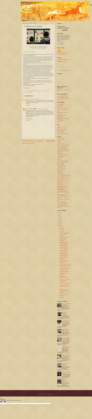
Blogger (52, 394)
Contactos (59, 157)
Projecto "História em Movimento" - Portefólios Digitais (63, 187)
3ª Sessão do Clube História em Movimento (66, 321)
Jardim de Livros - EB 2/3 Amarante (63, 118)
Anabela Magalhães (60, 105)
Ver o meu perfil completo (61, 54)
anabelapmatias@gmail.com (62, 61)
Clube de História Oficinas (61, 146)
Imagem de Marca (60, 164)
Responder (28, 105)
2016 (59, 217)
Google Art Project (60, 132)
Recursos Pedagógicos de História (63, 97)
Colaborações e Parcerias (61, 154)
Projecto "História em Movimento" (62, 175)
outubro (60, 231)
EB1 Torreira (59, 114)
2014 (59, 220)
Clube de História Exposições (62, 144)
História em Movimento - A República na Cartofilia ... (63, 243)
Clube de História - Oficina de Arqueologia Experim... (64, 269)
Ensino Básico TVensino (61, 115)
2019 (59, 212)
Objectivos (59, 170)
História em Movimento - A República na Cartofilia (63, 250)
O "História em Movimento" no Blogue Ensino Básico (64, 255)
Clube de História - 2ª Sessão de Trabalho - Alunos (64, 280)
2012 (59, 223)
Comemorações (60, 156)
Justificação (59, 167)
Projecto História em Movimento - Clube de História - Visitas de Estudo (63, 192)
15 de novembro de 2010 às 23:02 (42, 108)
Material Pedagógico (60, 169)
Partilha (58, 172)
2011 (59, 225)
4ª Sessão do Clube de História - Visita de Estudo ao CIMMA (66, 330)
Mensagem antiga (50, 141)
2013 (59, 222)
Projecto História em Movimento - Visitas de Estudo (62, 195)
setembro (61, 297)
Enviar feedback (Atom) (30, 143)
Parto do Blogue (60, 173)
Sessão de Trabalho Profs (61, 203)
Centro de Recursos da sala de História (66, 304)
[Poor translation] (4, 402)
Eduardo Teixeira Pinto (61, 130)
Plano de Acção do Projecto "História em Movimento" (63, 290)
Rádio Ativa (59, 121)
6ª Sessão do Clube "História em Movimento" (65, 380)
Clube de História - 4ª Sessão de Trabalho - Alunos (64, 238)
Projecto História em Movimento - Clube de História (62, 189)
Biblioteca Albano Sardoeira (61, 129)
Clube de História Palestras (61, 147)
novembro (61, 230)
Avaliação (58, 141)
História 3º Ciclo (60, 117)
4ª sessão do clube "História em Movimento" (65, 364)
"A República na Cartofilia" (63, 260)
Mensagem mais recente (27, 141)
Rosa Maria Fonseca (60, 120)
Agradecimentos (29, 92)
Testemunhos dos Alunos (61, 204)
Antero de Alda (59, 107)
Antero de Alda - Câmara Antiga (62, 108)
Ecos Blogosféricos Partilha (61, 160)
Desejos (58, 159)
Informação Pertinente (61, 166)
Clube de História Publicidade (62, 149)
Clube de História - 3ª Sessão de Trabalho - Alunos (64, 266)
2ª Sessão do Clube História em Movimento (66, 347)
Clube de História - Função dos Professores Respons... (64, 271)
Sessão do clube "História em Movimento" (65, 313)
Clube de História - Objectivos (64, 283)
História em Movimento (39, 5)
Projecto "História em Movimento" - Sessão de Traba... (63, 277)
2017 (59, 215)
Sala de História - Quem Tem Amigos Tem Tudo (64, 286)
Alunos (58, 140)
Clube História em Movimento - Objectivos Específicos (64, 233)
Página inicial (40, 141)
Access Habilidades (60, 104)
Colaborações (59, 153)
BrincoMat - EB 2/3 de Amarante (62, 112)
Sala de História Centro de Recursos (63, 199)
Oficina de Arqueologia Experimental (63, 240)
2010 (59, 227)
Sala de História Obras (61, 201)
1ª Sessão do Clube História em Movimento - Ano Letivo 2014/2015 (66, 339)
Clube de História (60, 143)
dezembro (61, 228)
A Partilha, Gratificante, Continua (64, 264)
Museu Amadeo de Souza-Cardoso (63, 133)
